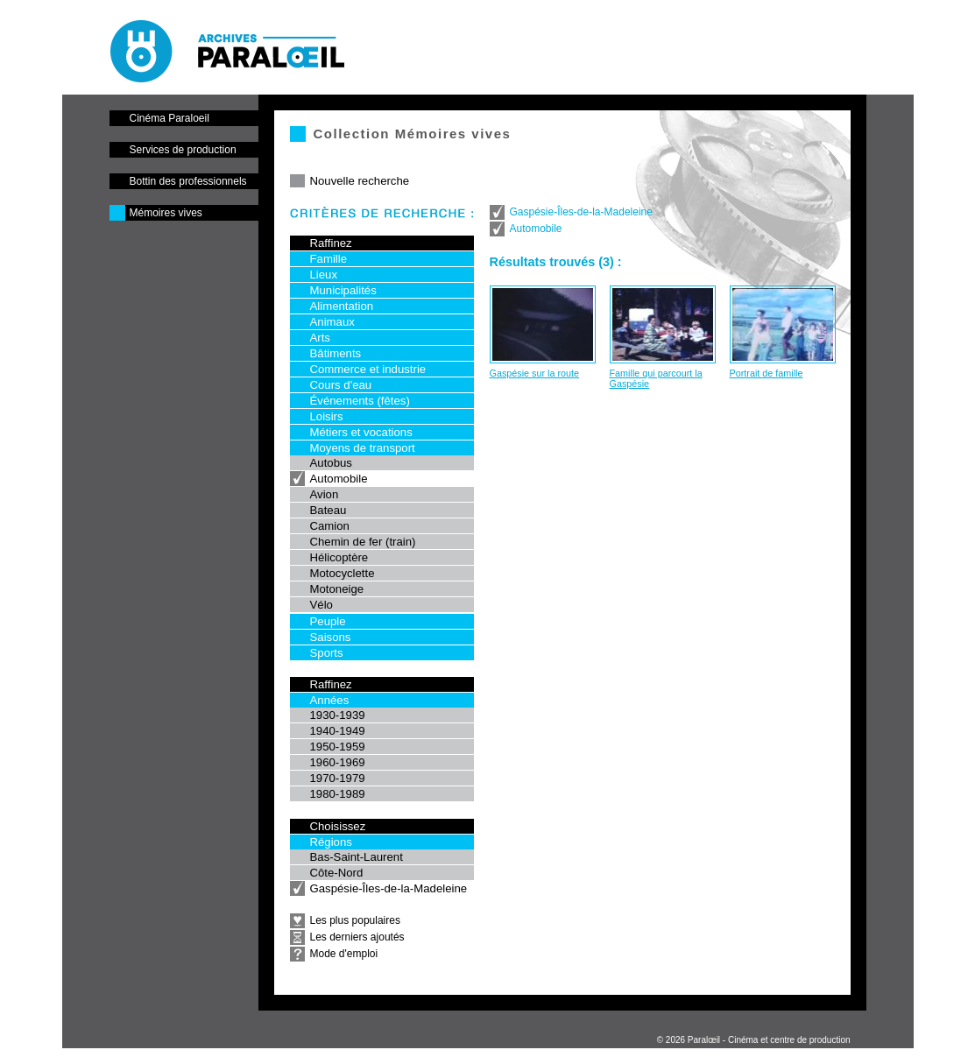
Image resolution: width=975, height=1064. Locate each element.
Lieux (324, 274)
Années (330, 700)
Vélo (321, 604)
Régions (331, 842)
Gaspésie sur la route (535, 373)
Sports (326, 652)
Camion (330, 525)
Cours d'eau (341, 384)
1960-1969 (337, 762)
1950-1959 (337, 746)
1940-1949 (337, 730)
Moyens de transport (362, 447)
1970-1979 (337, 778)
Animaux (332, 321)
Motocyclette (342, 573)
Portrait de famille (766, 373)
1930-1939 (337, 715)
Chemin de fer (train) (363, 541)
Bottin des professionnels (188, 181)
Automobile (339, 478)
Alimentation (342, 306)
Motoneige (337, 588)
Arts (320, 337)
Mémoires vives (166, 213)
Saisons (330, 637)
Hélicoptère (339, 557)
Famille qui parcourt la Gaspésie (656, 378)
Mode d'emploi (344, 954)
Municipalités (343, 290)
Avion (324, 494)
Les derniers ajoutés (357, 937)
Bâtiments (336, 353)
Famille (329, 258)
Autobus (331, 462)
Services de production (183, 150)
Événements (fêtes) (360, 400)
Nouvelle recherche (360, 180)
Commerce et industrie (368, 369)
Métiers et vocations (361, 432)
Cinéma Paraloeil (169, 118)
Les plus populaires (355, 920)
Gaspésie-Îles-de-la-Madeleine (389, 888)
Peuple (328, 621)
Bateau (328, 510)
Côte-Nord (337, 872)
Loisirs (326, 416)
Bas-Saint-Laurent (356, 856)
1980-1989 (337, 793)
